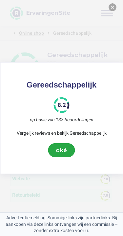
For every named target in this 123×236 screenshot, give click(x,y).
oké (62, 150)
